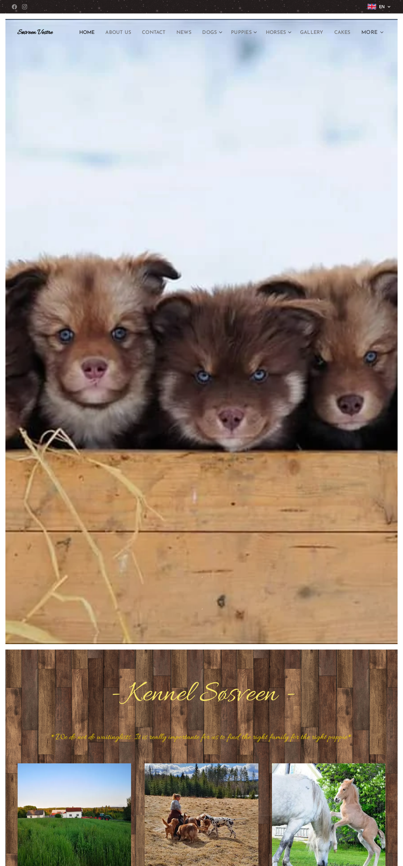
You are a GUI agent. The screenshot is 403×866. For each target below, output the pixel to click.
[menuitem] (99, 32)
